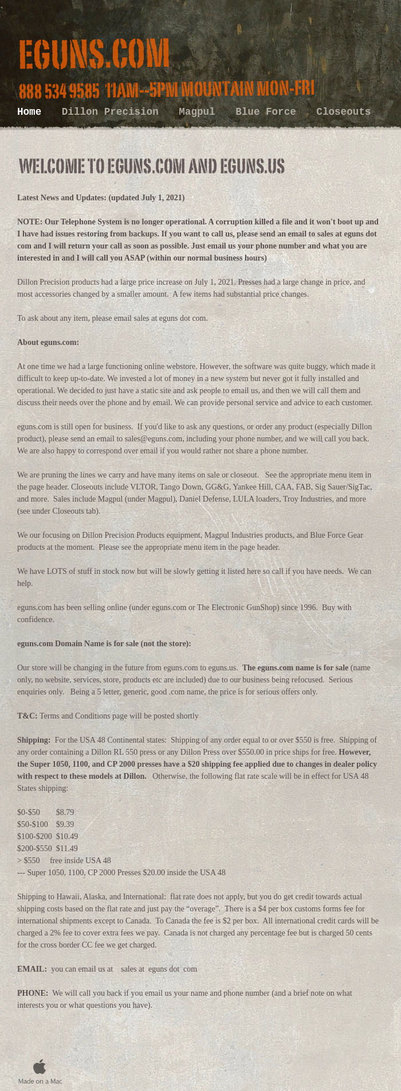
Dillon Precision (113, 112)
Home (32, 112)
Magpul (200, 112)
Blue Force (268, 112)
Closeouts (343, 112)
